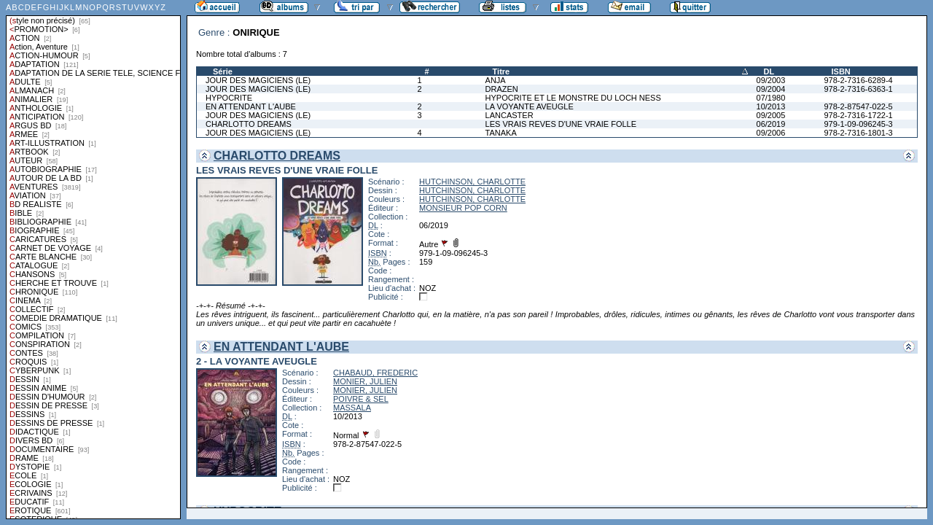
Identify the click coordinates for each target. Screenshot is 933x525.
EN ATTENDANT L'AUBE (251, 106)
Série (223, 71)
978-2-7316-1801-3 (858, 132)
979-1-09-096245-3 (858, 124)
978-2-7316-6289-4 (858, 80)
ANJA (495, 80)
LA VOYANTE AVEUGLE (529, 106)
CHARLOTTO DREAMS (249, 124)
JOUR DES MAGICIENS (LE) (258, 80)
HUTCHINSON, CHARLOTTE (472, 181)
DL (769, 71)
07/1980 (771, 97)
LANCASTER (509, 115)
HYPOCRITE (229, 97)
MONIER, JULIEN (365, 381)
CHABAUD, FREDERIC (375, 372)
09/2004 (771, 89)
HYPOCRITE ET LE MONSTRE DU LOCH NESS (573, 97)
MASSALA (352, 407)
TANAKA (501, 132)
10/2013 (771, 106)
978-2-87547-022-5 (858, 106)
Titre (501, 71)
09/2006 (771, 132)
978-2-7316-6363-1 (858, 89)
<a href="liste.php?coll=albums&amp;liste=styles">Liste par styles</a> (93, 259)
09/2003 (771, 80)
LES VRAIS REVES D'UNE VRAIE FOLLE (561, 124)
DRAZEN (501, 89)
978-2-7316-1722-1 (858, 115)
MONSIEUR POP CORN (463, 207)
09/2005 (771, 115)
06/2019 (771, 124)
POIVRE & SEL (361, 398)
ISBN (840, 71)
